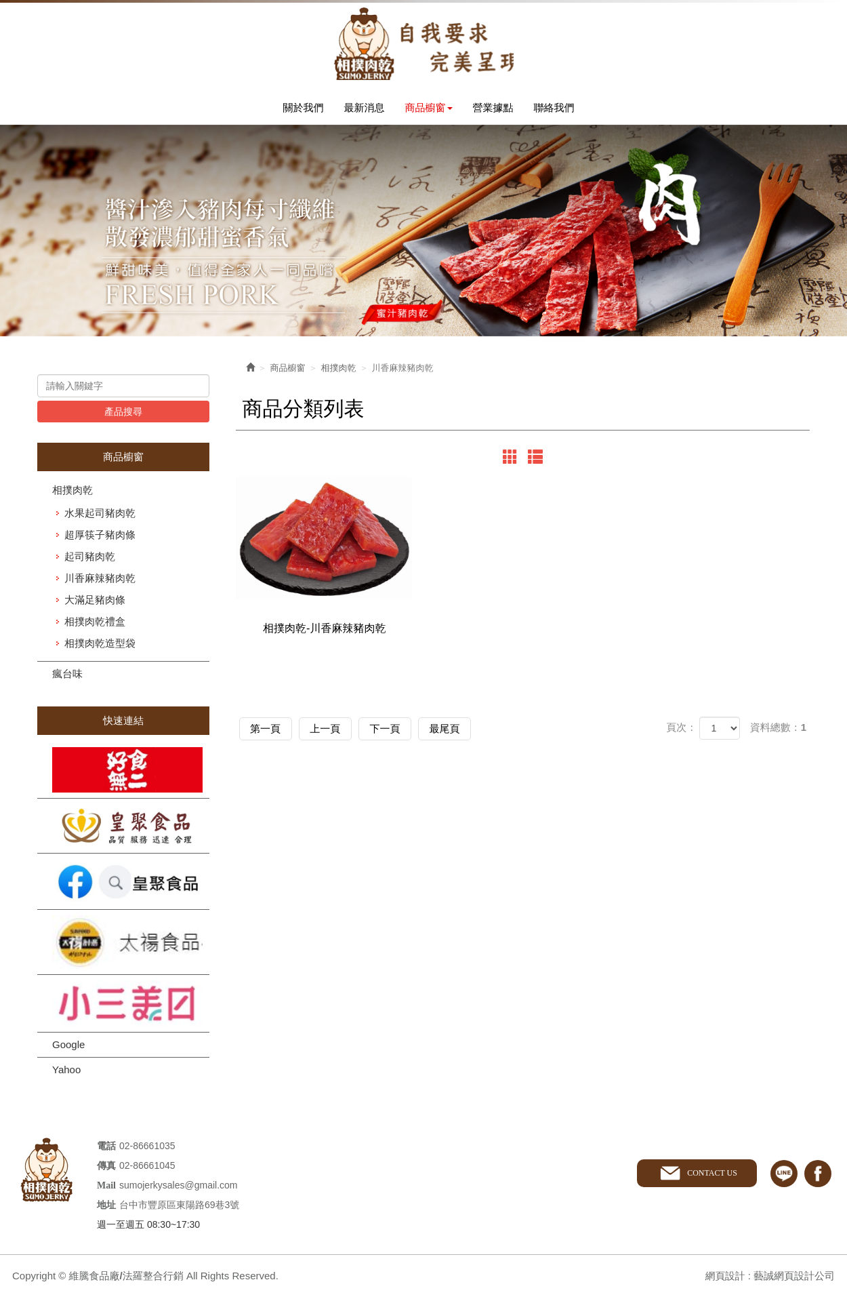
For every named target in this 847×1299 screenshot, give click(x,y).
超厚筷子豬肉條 (100, 537)
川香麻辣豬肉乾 (100, 580)
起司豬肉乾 (89, 559)
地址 (106, 1207)
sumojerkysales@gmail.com (178, 1187)
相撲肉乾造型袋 (100, 646)
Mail (106, 1187)
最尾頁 (466, 736)
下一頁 (400, 736)
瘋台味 (67, 676)
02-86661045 (147, 1167)
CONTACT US (711, 1175)
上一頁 (334, 736)
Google (68, 1046)
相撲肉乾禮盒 (94, 624)
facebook (817, 1175)
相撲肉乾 (72, 492)
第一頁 (268, 736)
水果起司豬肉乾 (100, 515)
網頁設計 (724, 1277)
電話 (106, 1148)
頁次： (681, 735)
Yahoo (66, 1071)
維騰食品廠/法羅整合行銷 (423, 44)
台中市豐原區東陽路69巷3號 (179, 1206)
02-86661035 (147, 1147)
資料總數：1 (778, 735)
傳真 (106, 1168)
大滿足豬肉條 (94, 602)
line (784, 1175)
